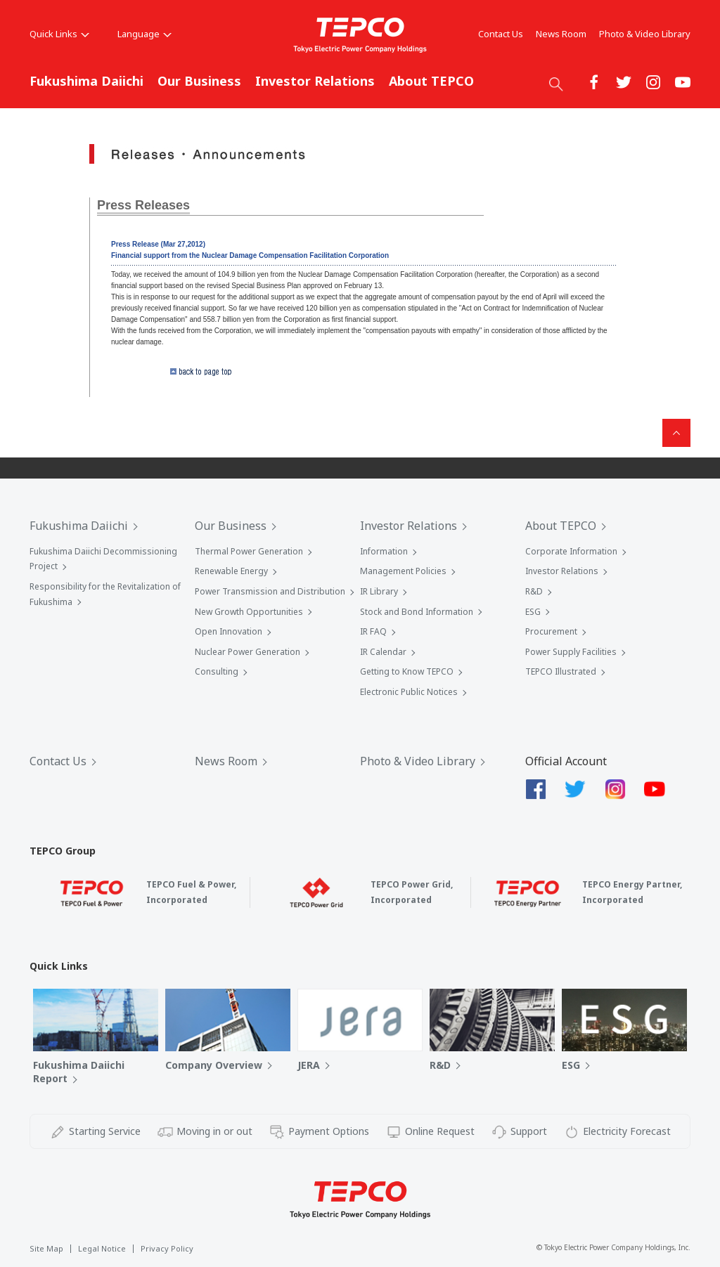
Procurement (551, 631)
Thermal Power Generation (249, 551)
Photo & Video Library (644, 33)
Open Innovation (228, 631)
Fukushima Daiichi (86, 80)
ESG (533, 612)
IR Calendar (383, 652)
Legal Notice (102, 1248)
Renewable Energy (231, 571)
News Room (561, 33)
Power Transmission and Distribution (270, 591)
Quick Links (59, 33)
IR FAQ (373, 631)
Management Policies (403, 571)
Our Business (199, 80)
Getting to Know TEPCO (407, 671)
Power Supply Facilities (571, 652)
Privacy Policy (167, 1248)
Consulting (216, 671)
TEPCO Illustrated (560, 671)
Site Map (46, 1248)
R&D (534, 591)
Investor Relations (315, 80)
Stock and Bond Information (416, 612)
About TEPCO (431, 80)
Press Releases (143, 205)
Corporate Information (571, 551)
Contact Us (500, 33)
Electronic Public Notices (409, 692)
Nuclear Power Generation (247, 652)
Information (384, 551)
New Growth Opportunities (249, 612)
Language (144, 33)
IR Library (379, 591)
